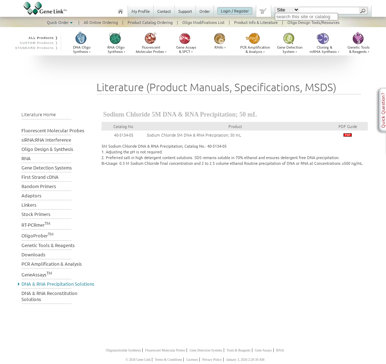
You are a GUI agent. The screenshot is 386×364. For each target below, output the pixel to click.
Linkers (28, 205)
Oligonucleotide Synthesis (123, 350)
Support (185, 11)
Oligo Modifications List (203, 22)
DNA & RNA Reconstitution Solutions (49, 296)
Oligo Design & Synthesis (47, 149)
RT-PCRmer (35, 224)
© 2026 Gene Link (137, 359)
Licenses (192, 359)
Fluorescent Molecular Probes (52, 130)
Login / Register (235, 11)
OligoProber (37, 234)
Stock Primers (35, 214)
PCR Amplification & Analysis (51, 264)
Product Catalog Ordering (150, 22)
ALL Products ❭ (43, 38)
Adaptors (31, 195)
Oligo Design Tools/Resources (313, 22)
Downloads (33, 254)
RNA (26, 158)
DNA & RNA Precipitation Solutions (57, 284)
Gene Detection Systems (46, 167)
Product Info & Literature (256, 22)
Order (204, 11)
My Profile (141, 11)
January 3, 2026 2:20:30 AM (245, 359)
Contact (164, 11)
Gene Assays (263, 350)
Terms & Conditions (168, 359)
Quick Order (60, 22)
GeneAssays (36, 273)
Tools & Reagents (239, 350)
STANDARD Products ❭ (36, 48)
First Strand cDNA (40, 177)
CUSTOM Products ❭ (39, 43)
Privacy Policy (212, 359)
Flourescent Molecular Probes (165, 350)
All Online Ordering (101, 22)
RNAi (280, 350)
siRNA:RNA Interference (46, 140)
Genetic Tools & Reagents (48, 245)
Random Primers (38, 186)
